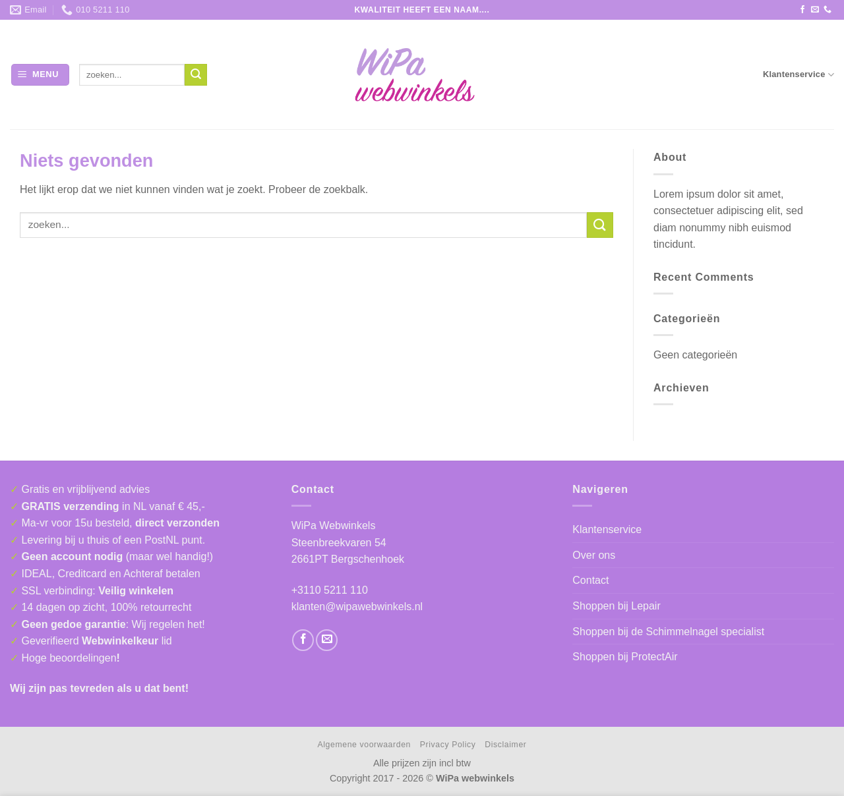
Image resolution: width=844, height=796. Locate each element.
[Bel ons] (827, 9)
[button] (40, 75)
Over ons (593, 555)
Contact (590, 580)
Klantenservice (798, 75)
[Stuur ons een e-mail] (815, 9)
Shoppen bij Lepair (616, 605)
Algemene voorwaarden (364, 744)
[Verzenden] (196, 75)
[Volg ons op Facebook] (802, 9)
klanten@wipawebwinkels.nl (357, 606)
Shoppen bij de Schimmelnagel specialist (668, 631)
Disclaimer (505, 744)
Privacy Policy (448, 744)
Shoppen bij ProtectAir (624, 656)
